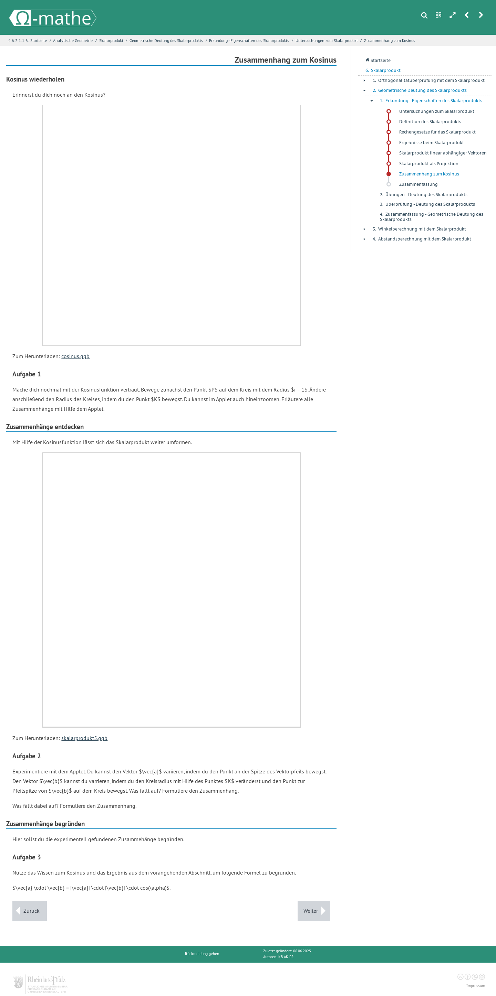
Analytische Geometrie (73, 40)
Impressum (475, 986)
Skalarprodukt (111, 40)
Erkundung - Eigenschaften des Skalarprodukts (249, 40)
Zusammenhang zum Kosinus (389, 40)
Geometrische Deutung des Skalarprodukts (166, 40)
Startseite (38, 40)
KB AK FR (286, 957)
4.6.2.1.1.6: (18, 40)
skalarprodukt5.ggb (84, 738)
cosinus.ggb (75, 356)
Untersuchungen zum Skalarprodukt (327, 40)
